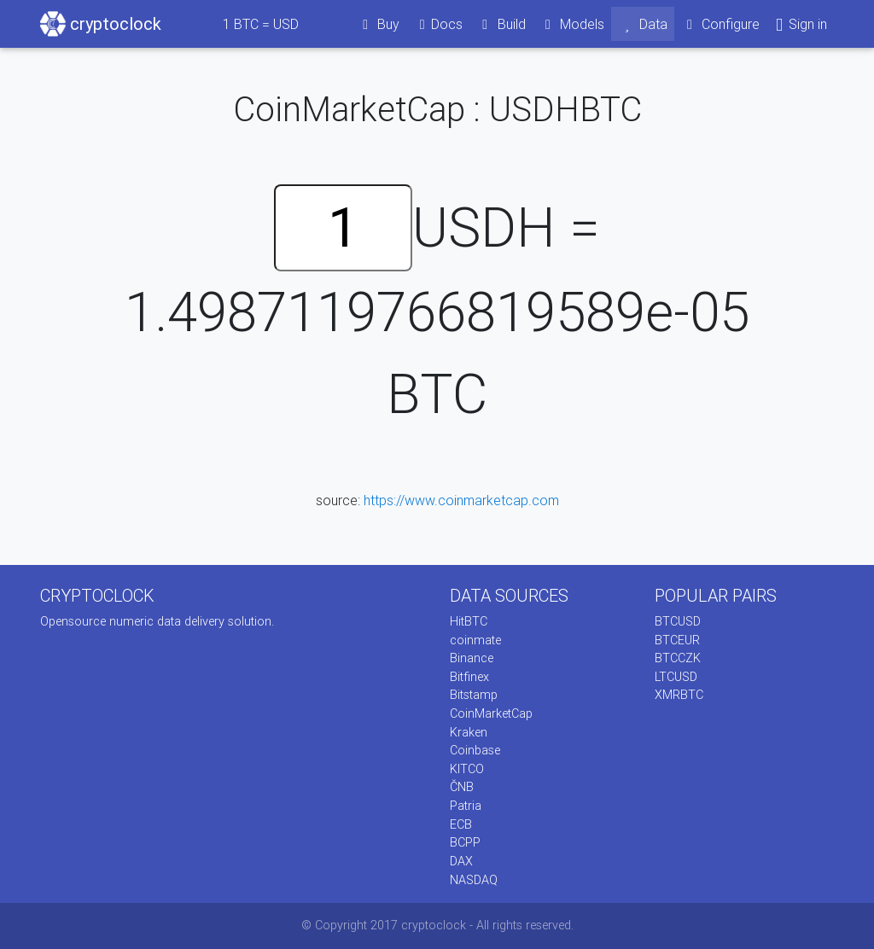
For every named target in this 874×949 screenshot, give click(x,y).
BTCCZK (678, 658)
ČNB (462, 787)
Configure (720, 23)
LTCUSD (676, 676)
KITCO (467, 769)
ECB (461, 824)
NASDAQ (474, 880)
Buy (378, 23)
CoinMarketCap (491, 713)
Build (501, 23)
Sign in (800, 25)
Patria (465, 805)
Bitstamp (474, 694)
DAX (461, 861)
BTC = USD (261, 23)
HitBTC (468, 621)
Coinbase (475, 750)
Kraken (468, 732)
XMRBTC (679, 694)
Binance (471, 658)
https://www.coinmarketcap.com (461, 500)
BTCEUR (677, 640)
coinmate (475, 640)
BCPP (465, 842)
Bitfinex (469, 676)
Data (642, 23)
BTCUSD (678, 621)
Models (572, 23)
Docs (438, 23)
